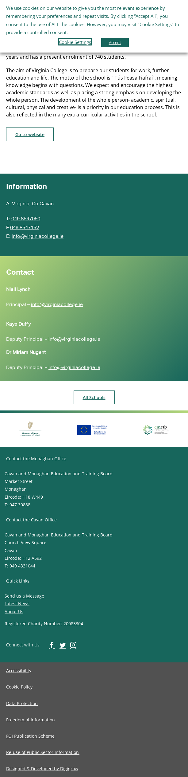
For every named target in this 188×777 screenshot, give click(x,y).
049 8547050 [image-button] (25, 219)
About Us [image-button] (14, 611)
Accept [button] (115, 42)
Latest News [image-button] (17, 603)
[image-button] (30, 134)
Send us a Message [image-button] (24, 596)
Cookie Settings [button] (75, 42)
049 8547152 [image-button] (24, 227)
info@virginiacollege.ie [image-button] (37, 236)
